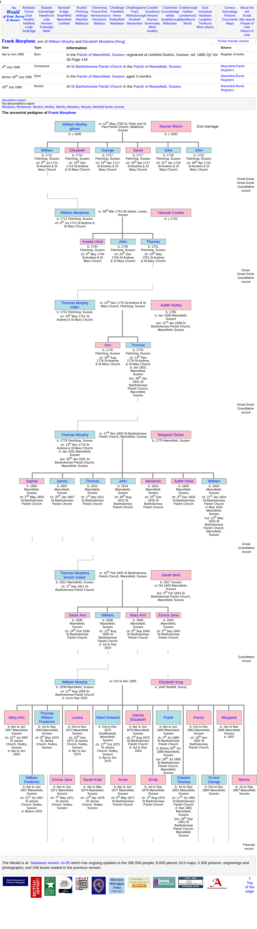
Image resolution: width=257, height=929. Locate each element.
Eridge (64, 11)
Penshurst (99, 19)
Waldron (99, 23)
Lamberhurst (187, 15)
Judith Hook (183, 481)
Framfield (117, 11)
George (108, 150)
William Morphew (74, 213)
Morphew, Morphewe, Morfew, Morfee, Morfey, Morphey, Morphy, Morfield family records (63, 107)
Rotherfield (117, 19)
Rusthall (134, 19)
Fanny (198, 717)
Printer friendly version (233, 41)
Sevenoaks (152, 23)
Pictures (230, 15)
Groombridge (170, 11)
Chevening (99, 7)
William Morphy (61, 41)
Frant (134, 11)
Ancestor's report (14, 100)
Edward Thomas (183, 780)
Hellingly (82, 15)
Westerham (135, 23)
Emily (153, 779)
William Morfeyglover (74, 126)
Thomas (153, 241)
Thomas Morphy (74, 435)
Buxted (82, 7)
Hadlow (187, 11)
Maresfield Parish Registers (233, 68)
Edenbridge (47, 11)
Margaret (229, 717)
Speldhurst (187, 19)
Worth (187, 23)
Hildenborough (136, 15)
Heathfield (64, 15)
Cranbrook (170, 7)
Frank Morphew (18, 41)
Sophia (32, 481)
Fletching (81, 11)
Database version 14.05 (50, 863)
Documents (230, 19)
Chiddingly (117, 7)
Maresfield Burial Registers (232, 78)
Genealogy (230, 11)
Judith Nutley (171, 305)
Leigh (29, 27)
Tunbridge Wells (47, 29)
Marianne (153, 481)
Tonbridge (29, 31)
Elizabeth (77, 150)
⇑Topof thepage (249, 884)
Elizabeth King (171, 682)
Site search (247, 19)
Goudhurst (152, 11)
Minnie (244, 779)
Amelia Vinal (92, 241)
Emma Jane (168, 615)
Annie (123, 779)
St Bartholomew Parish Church (96, 66)
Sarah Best (171, 575)
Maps (230, 23)
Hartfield (29, 23)
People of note (247, 25)
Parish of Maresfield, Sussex (100, 55)
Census (230, 7)
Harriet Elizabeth (138, 717)
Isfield (170, 15)
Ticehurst (205, 23)
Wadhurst (81, 23)
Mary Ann (138, 615)
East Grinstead (205, 9)
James (62, 481)
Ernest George (214, 780)
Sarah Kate (92, 779)
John (168, 150)
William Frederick (32, 780)
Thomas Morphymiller (74, 305)
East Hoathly (29, 17)
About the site (247, 9)
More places (205, 27)
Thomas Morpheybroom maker (74, 575)
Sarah (138, 150)
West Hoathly (152, 29)
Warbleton (117, 23)
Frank (168, 717)
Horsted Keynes (152, 17)
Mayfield (81, 19)
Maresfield (64, 19)
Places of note (247, 33)
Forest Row (99, 11)
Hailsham (205, 15)
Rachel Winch (170, 126)
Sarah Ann (77, 615)
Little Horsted (46, 21)
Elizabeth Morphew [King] (103, 41)
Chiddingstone (136, 7)
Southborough (171, 19)
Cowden (152, 7)
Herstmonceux (101, 15)
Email (247, 15)
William (47, 150)
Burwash (64, 7)
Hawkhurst (46, 15)
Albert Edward (108, 717)
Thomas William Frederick (47, 717)
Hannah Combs (171, 213)
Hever (117, 15)
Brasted (46, 7)
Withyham (170, 23)
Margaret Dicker (171, 435)
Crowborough (188, 7)
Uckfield (64, 23)
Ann (107, 345)
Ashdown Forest (28, 9)
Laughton (205, 19)
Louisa (77, 717)
